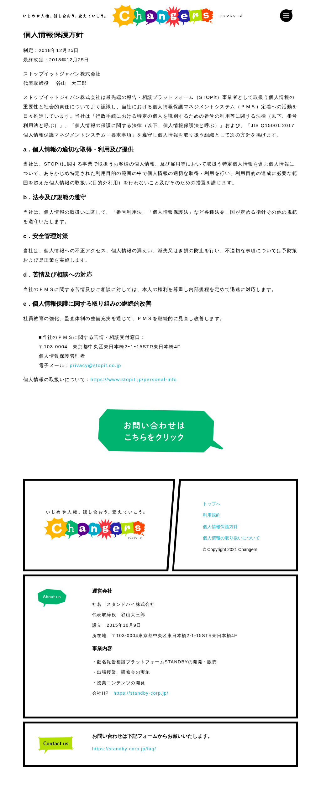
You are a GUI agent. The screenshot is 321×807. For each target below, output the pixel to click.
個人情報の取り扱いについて (231, 537)
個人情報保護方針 (220, 526)
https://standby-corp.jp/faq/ (124, 748)
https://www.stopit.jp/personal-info (134, 379)
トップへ (211, 503)
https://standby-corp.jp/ (140, 693)
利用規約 (211, 515)
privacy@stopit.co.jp (95, 365)
